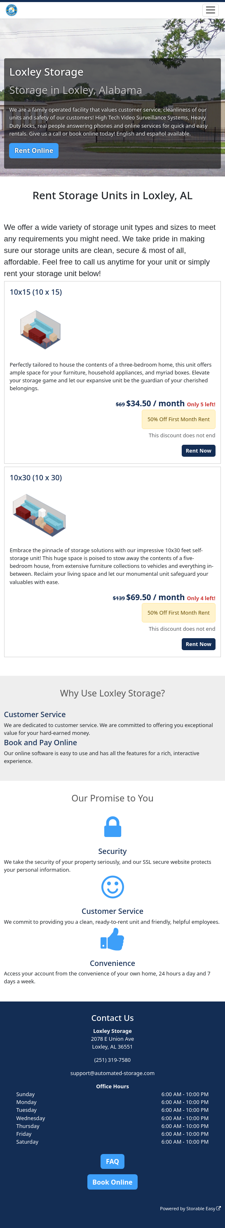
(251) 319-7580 (112, 1059)
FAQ (112, 1161)
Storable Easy (203, 1208)
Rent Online (33, 150)
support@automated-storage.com (112, 1073)
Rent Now (198, 450)
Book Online (112, 1182)
